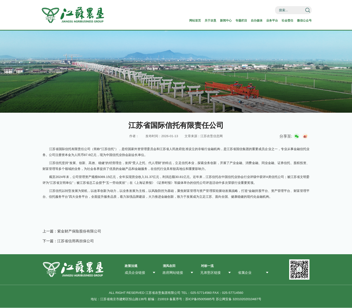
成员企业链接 (134, 273)
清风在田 (169, 266)
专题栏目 (225, 20)
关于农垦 (188, 20)
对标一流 (207, 266)
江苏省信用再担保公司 (75, 241)
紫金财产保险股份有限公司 (79, 231)
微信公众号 (300, 20)
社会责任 (280, 20)
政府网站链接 (172, 273)
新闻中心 (206, 20)
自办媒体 (243, 20)
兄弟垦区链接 (209, 273)
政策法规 (131, 266)
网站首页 (170, 20)
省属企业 (244, 273)
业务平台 (261, 20)
